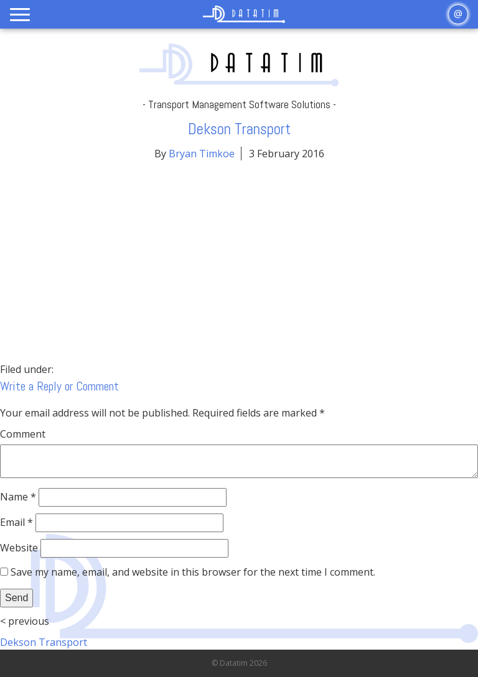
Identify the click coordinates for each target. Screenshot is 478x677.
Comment (22, 434)
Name (18, 497)
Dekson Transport (43, 642)
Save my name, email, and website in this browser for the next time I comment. (193, 572)
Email (16, 522)
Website (19, 548)
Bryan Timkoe (202, 153)
